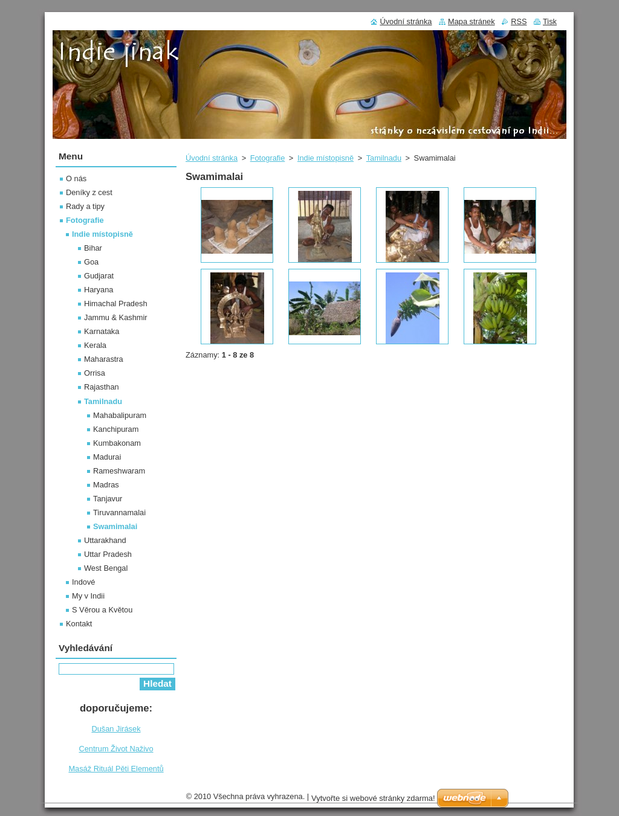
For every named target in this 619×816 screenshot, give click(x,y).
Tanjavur (107, 498)
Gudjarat (99, 275)
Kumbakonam (117, 443)
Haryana (98, 289)
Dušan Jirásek (115, 728)
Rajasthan (101, 386)
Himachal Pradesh (115, 303)
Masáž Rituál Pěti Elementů (115, 768)
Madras (106, 484)
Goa (91, 261)
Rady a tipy (85, 206)
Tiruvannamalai (119, 512)
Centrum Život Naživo (116, 748)
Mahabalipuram (119, 415)
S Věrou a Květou (102, 609)
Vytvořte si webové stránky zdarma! (373, 798)
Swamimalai (115, 526)
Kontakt (79, 623)
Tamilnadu (383, 157)
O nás (76, 178)
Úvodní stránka (212, 157)
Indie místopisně (325, 157)
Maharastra (103, 359)
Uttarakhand (105, 540)
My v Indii (88, 595)
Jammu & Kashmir (115, 317)
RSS (519, 21)
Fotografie (267, 157)
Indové (83, 581)
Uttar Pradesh (108, 554)
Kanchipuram (115, 429)
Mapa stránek (471, 21)
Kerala (95, 345)
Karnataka (101, 331)
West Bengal (106, 568)
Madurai (107, 456)
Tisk (550, 21)
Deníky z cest (89, 192)
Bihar (93, 247)
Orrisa (94, 372)
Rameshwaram (119, 470)
